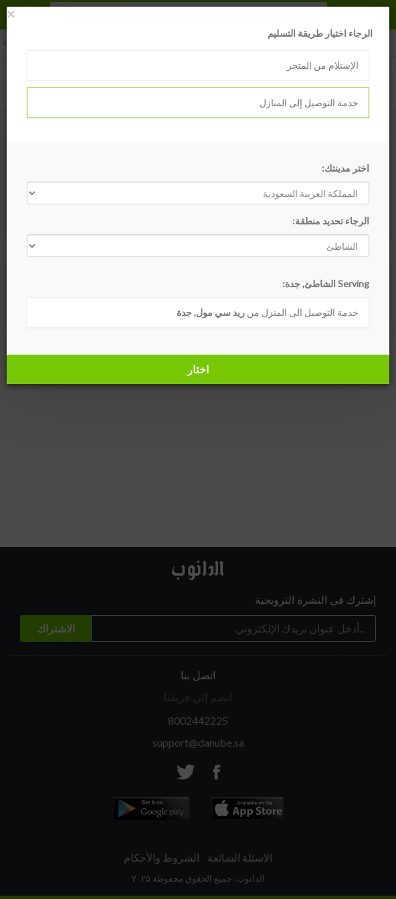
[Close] (11, 14)
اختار (198, 369)
